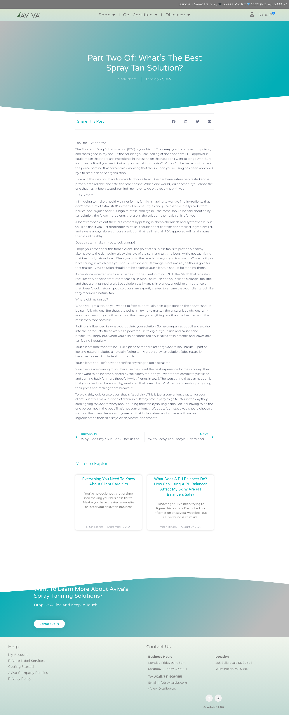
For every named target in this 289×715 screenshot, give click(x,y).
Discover (178, 15)
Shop (107, 15)
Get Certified (140, 15)
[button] (266, 15)
